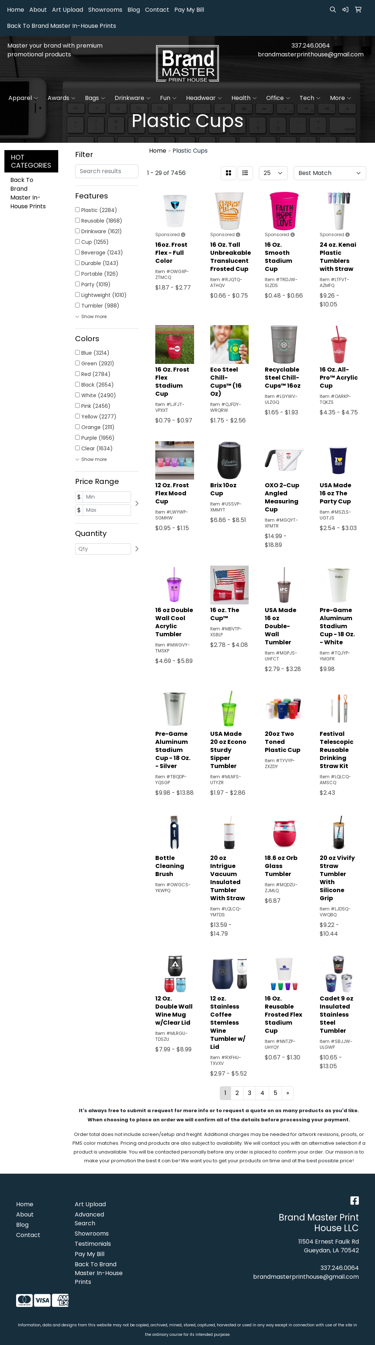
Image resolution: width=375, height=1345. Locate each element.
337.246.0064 (311, 45)
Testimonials (93, 1244)
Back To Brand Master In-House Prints (61, 26)
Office (278, 98)
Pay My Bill (189, 9)
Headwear (204, 98)
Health (244, 98)
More (340, 98)
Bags (95, 98)
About (38, 9)
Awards (61, 98)
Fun (168, 98)
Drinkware (133, 98)
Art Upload (67, 9)
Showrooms (105, 9)
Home (15, 9)
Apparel (23, 98)
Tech (310, 98)
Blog (133, 9)
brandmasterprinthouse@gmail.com (311, 54)
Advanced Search (89, 1218)
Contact (157, 9)
